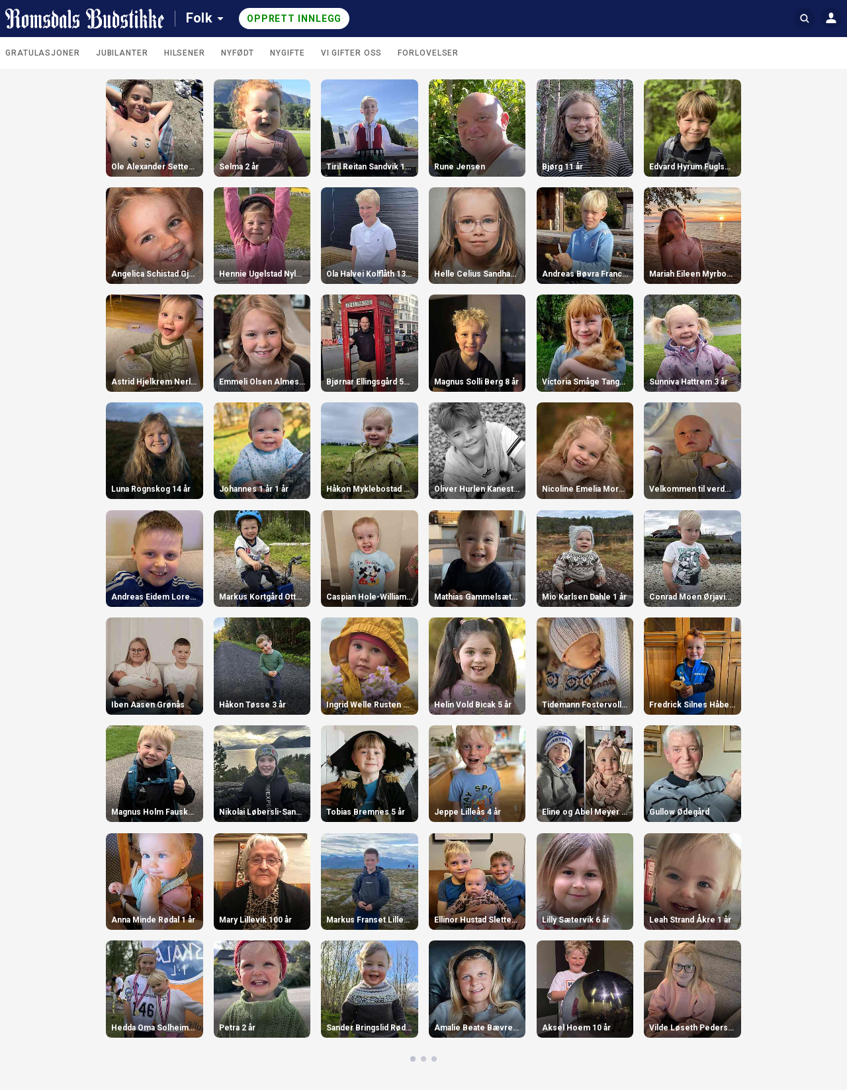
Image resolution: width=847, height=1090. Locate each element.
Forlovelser (428, 53)
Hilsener (184, 53)
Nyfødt (237, 53)
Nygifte (287, 53)
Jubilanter (122, 53)
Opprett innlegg (294, 18)
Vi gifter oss (351, 53)
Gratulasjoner (42, 53)
